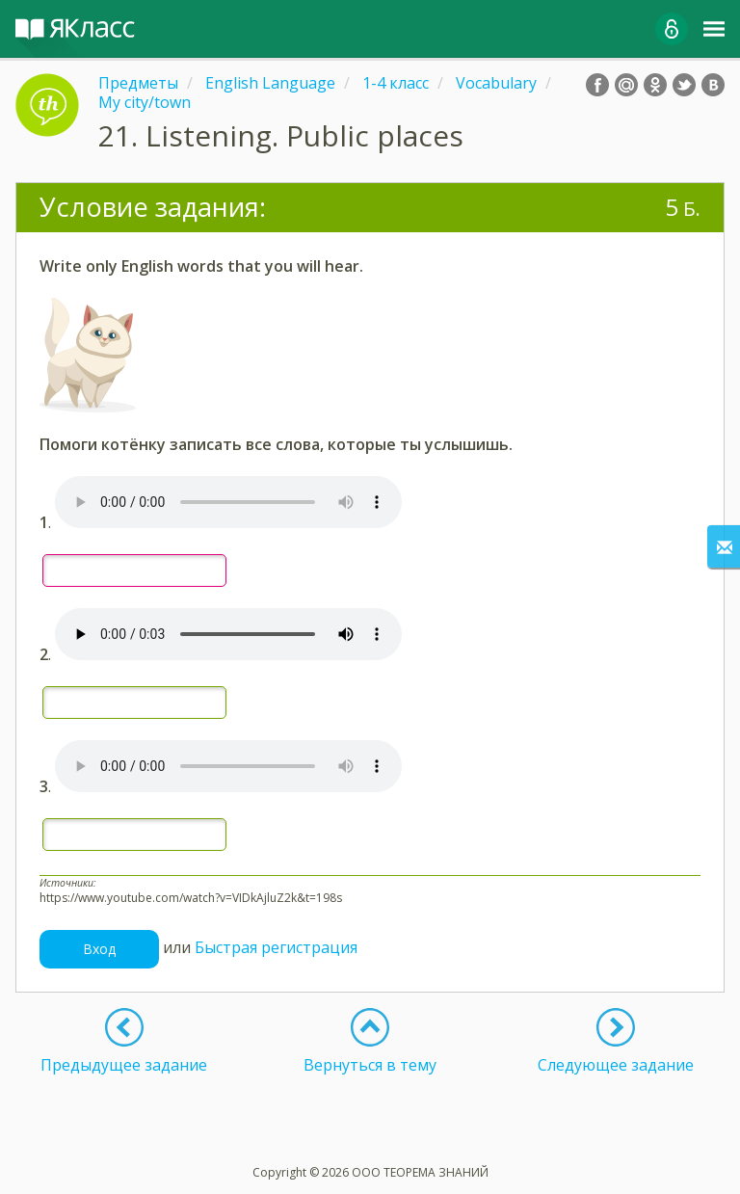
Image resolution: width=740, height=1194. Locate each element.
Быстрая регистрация (276, 947)
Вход (99, 949)
